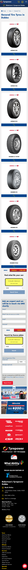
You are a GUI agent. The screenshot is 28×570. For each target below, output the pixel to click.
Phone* (10, 314)
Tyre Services (5, 560)
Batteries (4, 554)
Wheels (4, 545)
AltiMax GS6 (14, 86)
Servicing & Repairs (7, 558)
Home (3, 11)
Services (4, 551)
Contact (4, 568)
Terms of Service (20, 377)
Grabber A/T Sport (14, 156)
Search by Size (6, 537)
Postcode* (5, 324)
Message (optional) (7, 365)
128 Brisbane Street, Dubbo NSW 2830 (15, 491)
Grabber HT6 (14, 227)
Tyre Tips (4, 543)
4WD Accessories (6, 552)
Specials (4, 566)
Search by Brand (6, 539)
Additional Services (7, 564)
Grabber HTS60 (14, 263)
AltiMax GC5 (14, 121)
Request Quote (7, 383)
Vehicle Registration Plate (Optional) (8, 358)
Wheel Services (6, 562)
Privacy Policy (9, 377)
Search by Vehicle (6, 535)
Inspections (4, 556)
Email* (4, 319)
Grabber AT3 (14, 192)
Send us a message (10, 498)
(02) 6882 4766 (10, 495)
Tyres (3, 533)
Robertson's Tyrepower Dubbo (14, 5)
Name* (4, 309)
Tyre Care (4, 541)
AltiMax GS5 (14, 50)
